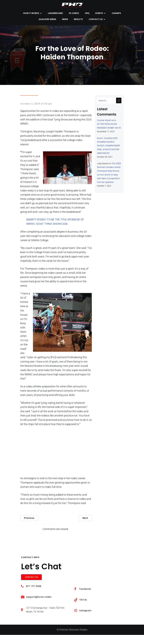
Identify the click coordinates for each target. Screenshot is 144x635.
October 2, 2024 (30, 103)
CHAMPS (116, 13)
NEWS (65, 19)
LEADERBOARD (55, 13)
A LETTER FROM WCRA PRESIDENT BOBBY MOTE (109, 124)
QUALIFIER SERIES (47, 19)
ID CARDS (74, 13)
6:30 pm (47, 103)
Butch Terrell (103, 138)
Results (78, 19)
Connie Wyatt (104, 120)
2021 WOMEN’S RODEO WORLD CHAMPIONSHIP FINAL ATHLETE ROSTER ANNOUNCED (108, 146)
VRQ (87, 13)
